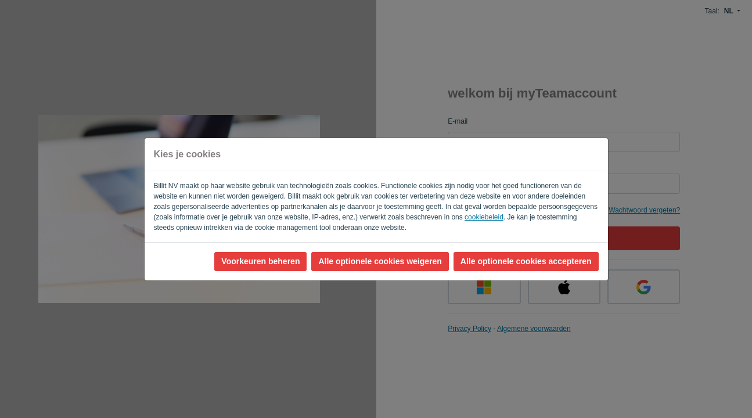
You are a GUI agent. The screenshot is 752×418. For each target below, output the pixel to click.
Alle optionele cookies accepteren (526, 261)
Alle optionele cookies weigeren (379, 261)
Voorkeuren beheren (260, 261)
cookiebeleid (484, 217)
